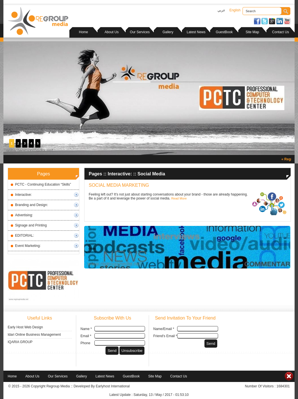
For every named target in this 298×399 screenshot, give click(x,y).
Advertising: (24, 215)
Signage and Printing (31, 225)
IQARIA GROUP (20, 342)
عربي (221, 10)
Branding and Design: (31, 205)
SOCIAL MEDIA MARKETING (119, 185)
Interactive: (23, 195)
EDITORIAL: (24, 236)
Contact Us (280, 32)
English (235, 10)
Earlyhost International (113, 386)
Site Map (252, 32)
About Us (112, 32)
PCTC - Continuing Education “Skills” (43, 184)
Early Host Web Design (25, 327)
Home (83, 32)
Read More (179, 198)
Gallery (167, 32)
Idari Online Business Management (34, 335)
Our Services (140, 32)
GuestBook (224, 32)
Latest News (196, 32)
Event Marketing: (28, 246)
